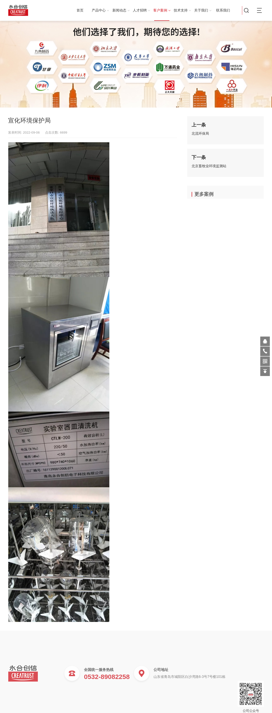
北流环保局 (200, 136)
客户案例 (161, 10)
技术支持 (182, 10)
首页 (80, 10)
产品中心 (100, 10)
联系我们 (223, 10)
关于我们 (202, 10)
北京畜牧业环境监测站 (209, 168)
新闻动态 (121, 10)
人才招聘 (141, 10)
